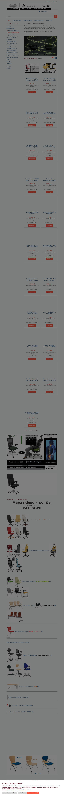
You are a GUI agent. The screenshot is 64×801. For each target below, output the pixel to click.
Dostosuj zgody (22, 792)
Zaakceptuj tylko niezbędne (9, 792)
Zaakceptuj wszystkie (33, 792)
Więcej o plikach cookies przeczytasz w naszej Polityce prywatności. (16, 789)
